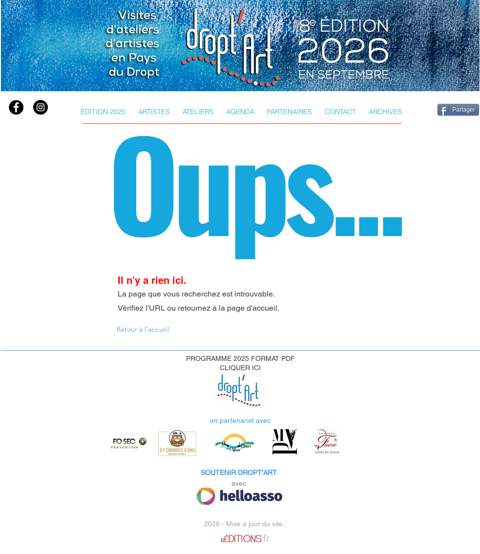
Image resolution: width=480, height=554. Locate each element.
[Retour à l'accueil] (143, 329)
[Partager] (458, 110)
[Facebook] (16, 107)
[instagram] (40, 107)
